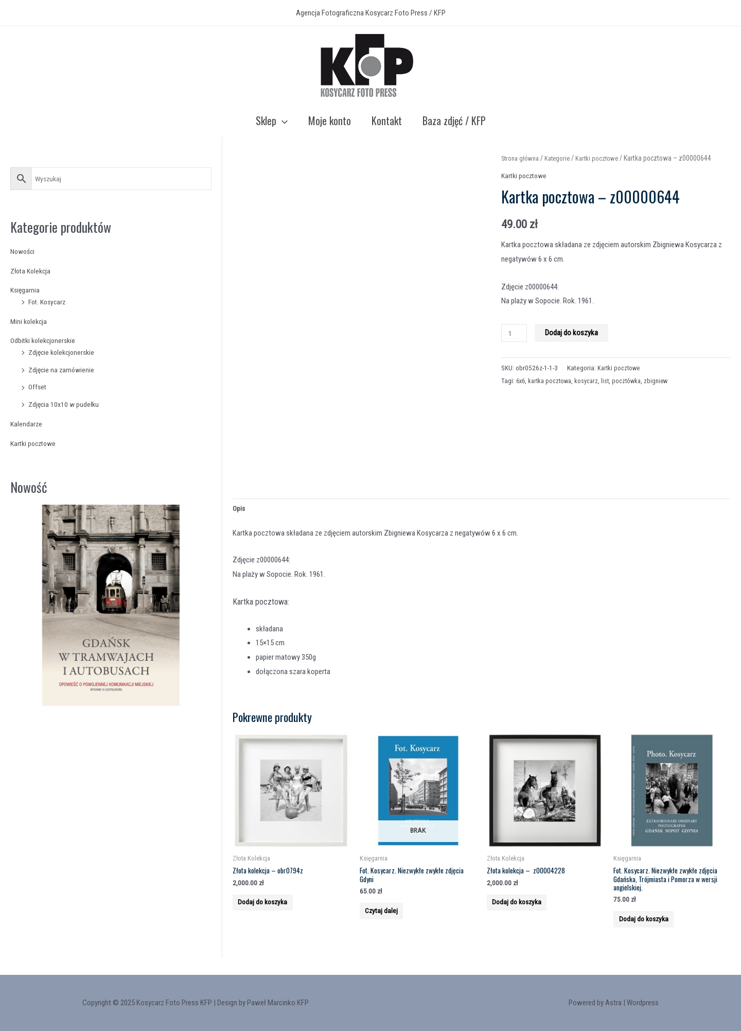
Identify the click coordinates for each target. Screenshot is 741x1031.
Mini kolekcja (29, 321)
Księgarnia (25, 290)
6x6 (521, 380)
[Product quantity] (515, 333)
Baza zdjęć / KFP (454, 120)
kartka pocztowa (553, 380)
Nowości (24, 251)
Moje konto (329, 120)
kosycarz (591, 380)
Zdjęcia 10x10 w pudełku (65, 404)
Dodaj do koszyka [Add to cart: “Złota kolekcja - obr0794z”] (271, 912)
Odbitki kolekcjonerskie (45, 340)
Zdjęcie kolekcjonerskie (63, 352)
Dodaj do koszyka (574, 332)
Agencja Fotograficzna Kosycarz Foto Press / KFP (371, 13)
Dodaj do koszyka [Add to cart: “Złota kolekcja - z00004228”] (526, 912)
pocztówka (633, 380)
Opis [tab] (239, 509)
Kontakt (387, 120)
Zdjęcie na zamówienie (62, 369)
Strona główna (522, 158)
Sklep (272, 120)
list (611, 380)
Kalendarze (26, 423)
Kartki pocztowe (35, 443)
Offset (38, 386)
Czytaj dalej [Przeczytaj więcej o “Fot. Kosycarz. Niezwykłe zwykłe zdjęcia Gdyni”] (390, 921)
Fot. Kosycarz (48, 301)
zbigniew (664, 380)
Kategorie (562, 158)
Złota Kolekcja (32, 271)
